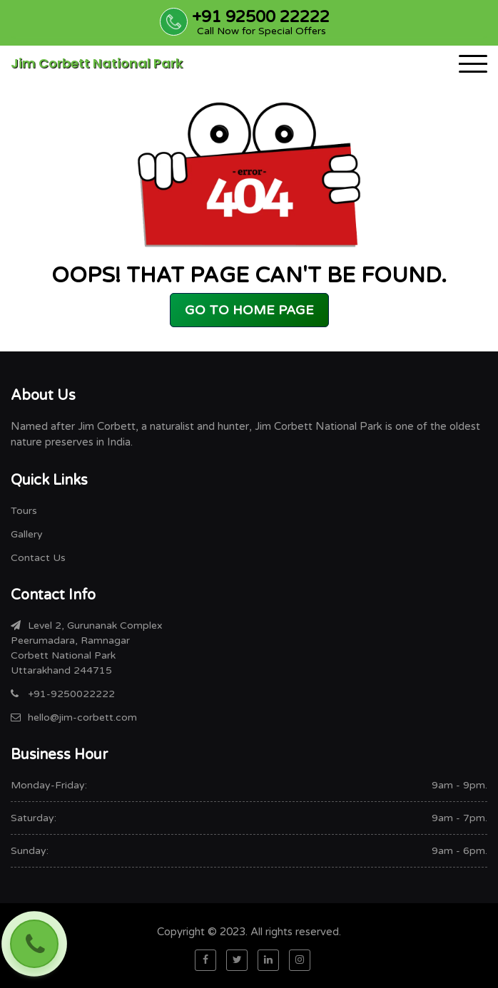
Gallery (27, 534)
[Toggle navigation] (473, 63)
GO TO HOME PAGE (249, 310)
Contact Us (38, 558)
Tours (24, 511)
